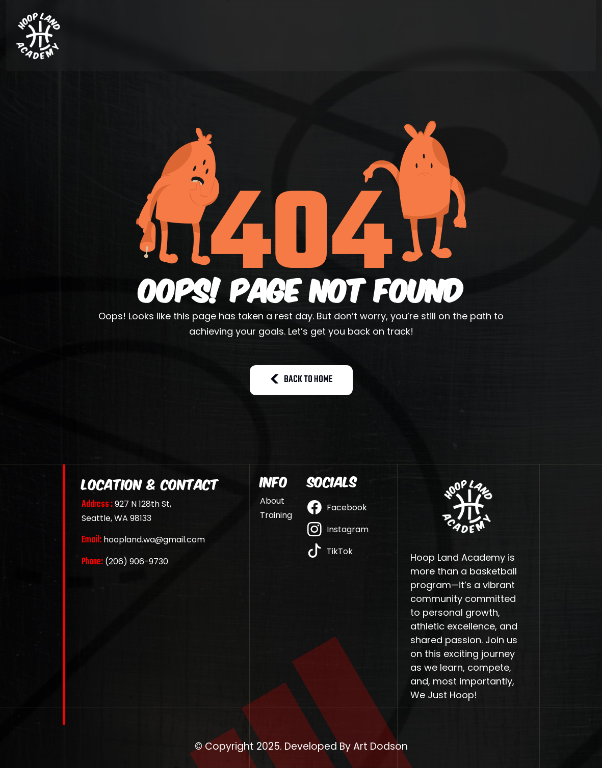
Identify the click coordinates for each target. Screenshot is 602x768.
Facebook (337, 508)
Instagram (338, 530)
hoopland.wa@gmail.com (143, 539)
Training (276, 515)
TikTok (330, 551)
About (272, 501)
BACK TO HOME (301, 379)
